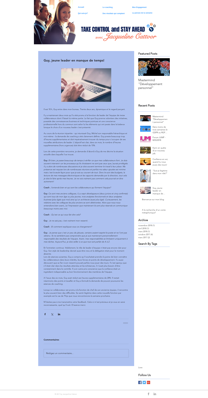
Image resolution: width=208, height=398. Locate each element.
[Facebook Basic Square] (140, 382)
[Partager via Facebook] (45, 314)
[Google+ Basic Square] (148, 382)
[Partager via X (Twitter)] (52, 314)
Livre (140, 367)
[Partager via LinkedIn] (59, 314)
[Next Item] (165, 67)
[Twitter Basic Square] (144, 382)
